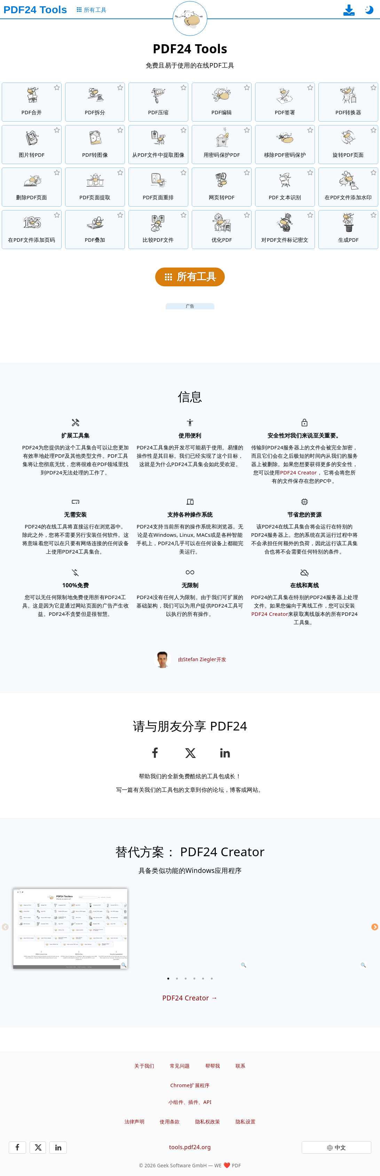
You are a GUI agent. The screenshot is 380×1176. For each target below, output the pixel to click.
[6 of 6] (211, 978)
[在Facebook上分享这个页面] (155, 753)
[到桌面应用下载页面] (349, 10)
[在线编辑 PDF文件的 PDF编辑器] (222, 102)
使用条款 (170, 1121)
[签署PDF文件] (285, 102)
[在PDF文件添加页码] (32, 229)
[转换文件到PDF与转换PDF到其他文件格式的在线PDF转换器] (348, 102)
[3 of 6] (185, 978)
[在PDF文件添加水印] (348, 187)
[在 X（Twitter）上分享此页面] (190, 753)
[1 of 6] (168, 978)
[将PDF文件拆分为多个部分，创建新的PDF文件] (95, 102)
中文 (340, 1147)
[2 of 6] (177, 978)
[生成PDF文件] (348, 229)
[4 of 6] (194, 978)
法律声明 (134, 1121)
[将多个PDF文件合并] (32, 102)
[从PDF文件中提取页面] (95, 187)
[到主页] (35, 9)
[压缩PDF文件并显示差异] (158, 229)
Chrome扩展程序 (189, 1085)
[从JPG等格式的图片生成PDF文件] (32, 144)
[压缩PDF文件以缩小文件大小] (158, 102)
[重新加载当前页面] (190, 18)
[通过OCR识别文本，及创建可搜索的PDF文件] (285, 187)
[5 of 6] (203, 978)
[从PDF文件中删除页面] (32, 187)
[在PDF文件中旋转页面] (348, 144)
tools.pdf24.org (190, 1147)
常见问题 (180, 1065)
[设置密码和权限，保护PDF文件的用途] (222, 144)
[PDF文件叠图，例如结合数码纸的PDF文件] (95, 229)
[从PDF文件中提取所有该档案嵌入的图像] (158, 144)
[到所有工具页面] (91, 9)
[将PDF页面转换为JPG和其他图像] (95, 144)
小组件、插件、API (190, 1102)
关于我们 (144, 1065)
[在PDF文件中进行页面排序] (158, 187)
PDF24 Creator (298, 472)
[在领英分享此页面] (225, 753)
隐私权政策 (207, 1121)
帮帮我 (212, 1065)
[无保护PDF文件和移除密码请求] (285, 144)
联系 (241, 1065)
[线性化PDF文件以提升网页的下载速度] (222, 229)
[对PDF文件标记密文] (285, 229)
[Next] (374, 926)
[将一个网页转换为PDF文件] (222, 187)
